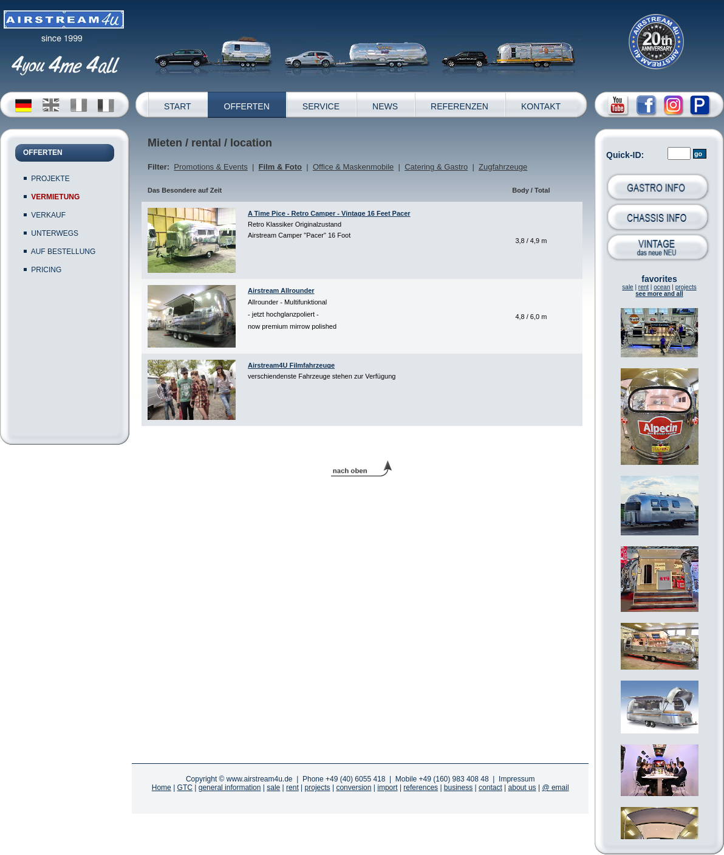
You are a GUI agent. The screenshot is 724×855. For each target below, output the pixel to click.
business (458, 787)
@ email (555, 787)
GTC (185, 787)
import (387, 787)
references (420, 787)
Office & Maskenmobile (353, 166)
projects (686, 287)
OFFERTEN (247, 106)
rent (643, 287)
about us (522, 787)
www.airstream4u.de (260, 779)
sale (627, 287)
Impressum (516, 779)
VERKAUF (48, 215)
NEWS (385, 106)
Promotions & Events (210, 166)
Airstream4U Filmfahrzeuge (291, 365)
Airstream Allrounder (281, 290)
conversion (353, 787)
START (177, 106)
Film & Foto (280, 166)
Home (161, 787)
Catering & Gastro (436, 166)
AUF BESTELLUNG (63, 251)
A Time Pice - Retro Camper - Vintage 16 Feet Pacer (329, 213)
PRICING (46, 270)
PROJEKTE (50, 178)
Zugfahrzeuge (503, 166)
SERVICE (321, 106)
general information (230, 787)
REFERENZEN (459, 106)
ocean (662, 287)
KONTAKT (541, 106)
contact (490, 787)
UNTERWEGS (54, 233)
